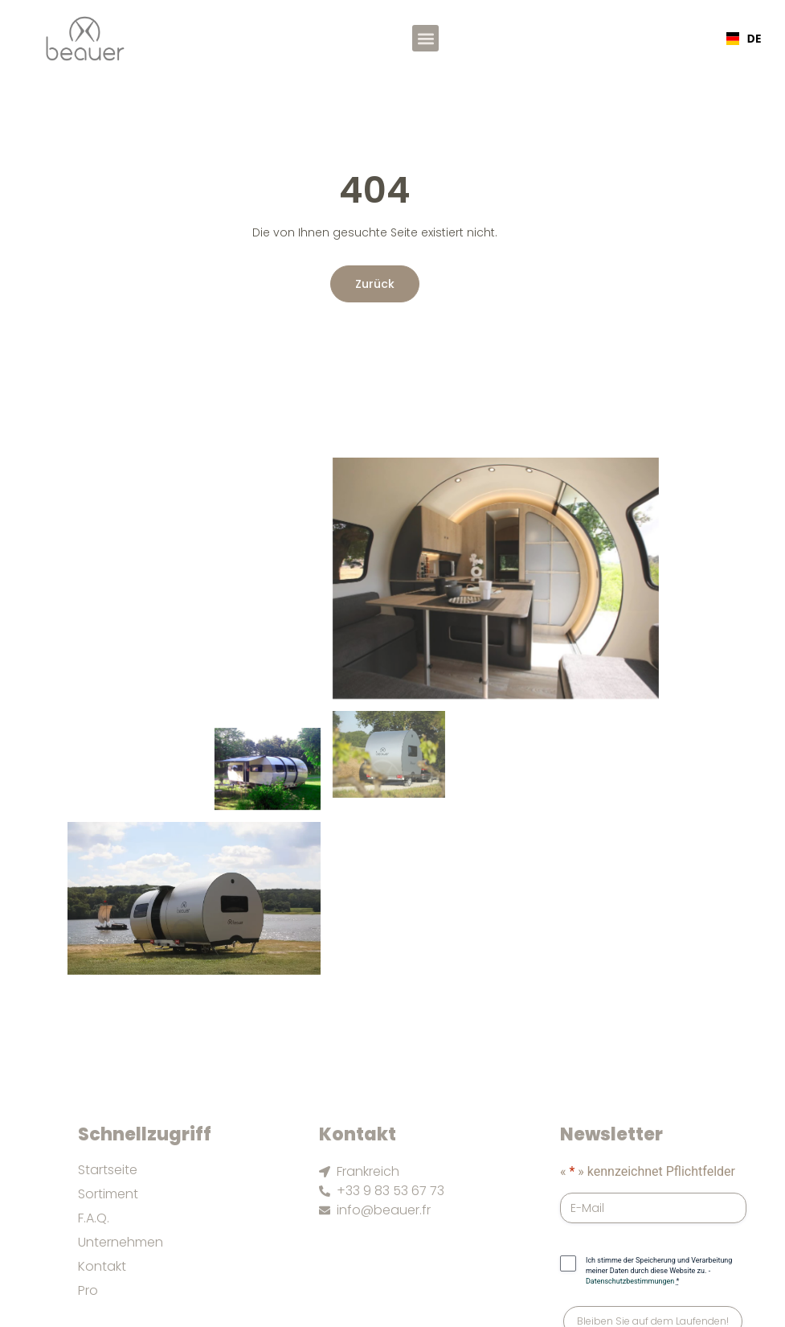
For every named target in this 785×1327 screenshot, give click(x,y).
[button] (425, 38)
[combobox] (742, 39)
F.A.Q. (93, 1218)
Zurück (375, 284)
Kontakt (102, 1267)
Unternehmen (120, 1243)
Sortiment (108, 1194)
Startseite (107, 1170)
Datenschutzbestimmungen (630, 1281)
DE (742, 38)
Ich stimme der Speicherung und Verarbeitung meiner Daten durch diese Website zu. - (659, 1270)
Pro (88, 1291)
